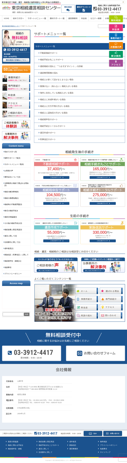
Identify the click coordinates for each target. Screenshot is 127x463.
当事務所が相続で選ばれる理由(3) (16, 184)
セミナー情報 (95, 18)
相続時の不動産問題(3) (13, 204)
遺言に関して (44, 449)
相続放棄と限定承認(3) (13, 230)
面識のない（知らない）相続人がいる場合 (58, 86)
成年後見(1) (8, 248)
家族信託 (72, 445)
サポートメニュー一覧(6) (14, 164)
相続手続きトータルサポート (53, 126)
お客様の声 (8, 171)
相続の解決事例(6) (11, 192)
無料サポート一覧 (57, 18)
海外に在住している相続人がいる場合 (57, 93)
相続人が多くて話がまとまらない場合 (57, 79)
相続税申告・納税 (15, 449)
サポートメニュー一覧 (37, 18)
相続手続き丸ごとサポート (52, 60)
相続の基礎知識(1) (11, 198)
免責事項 (7, 267)
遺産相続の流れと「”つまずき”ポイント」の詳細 (61, 66)
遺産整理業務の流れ (49, 73)
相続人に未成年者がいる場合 (53, 99)
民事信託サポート (48, 139)
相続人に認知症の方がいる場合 (54, 113)
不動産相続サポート (49, 53)
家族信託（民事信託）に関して (16, 255)
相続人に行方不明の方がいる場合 (55, 106)
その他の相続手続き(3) (13, 223)
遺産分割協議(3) (10, 217)
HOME (6, 18)
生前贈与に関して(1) (12, 242)
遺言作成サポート (48, 133)
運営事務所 (72, 18)
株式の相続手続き (11, 211)
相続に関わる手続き (15, 445)
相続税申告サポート (49, 119)
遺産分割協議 (13, 442)
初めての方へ (18, 18)
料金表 (84, 18)
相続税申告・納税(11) (12, 261)
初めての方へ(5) (10, 152)
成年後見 (72, 442)
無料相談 (103, 442)
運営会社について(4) (12, 177)
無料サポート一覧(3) (12, 158)
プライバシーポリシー (13, 274)
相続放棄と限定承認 (46, 442)
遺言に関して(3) (10, 236)
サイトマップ (105, 452)
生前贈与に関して (45, 452)
